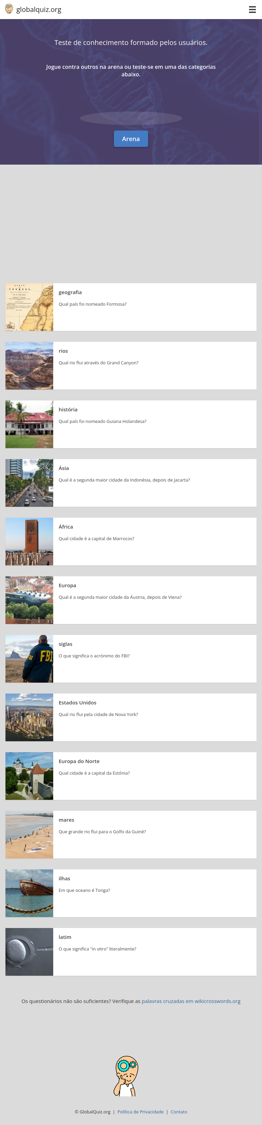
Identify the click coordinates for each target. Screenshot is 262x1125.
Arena (131, 139)
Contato (179, 1112)
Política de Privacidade (140, 1112)
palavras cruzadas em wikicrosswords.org (191, 1001)
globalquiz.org (38, 9)
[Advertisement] (131, 215)
